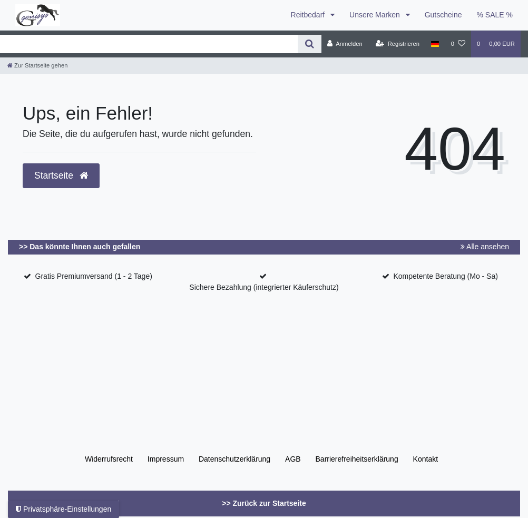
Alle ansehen (485, 246)
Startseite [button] (61, 175)
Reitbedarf (309, 15)
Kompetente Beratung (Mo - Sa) (445, 276)
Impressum (166, 459)
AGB (293, 459)
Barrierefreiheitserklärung (357, 459)
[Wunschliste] (458, 44)
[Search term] (149, 44)
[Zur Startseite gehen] (37, 65)
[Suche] (309, 44)
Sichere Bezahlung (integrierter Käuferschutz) (263, 287)
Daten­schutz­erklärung (234, 459)
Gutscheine (443, 15)
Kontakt (425, 459)
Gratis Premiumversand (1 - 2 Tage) (93, 276)
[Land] (435, 44)
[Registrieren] (397, 44)
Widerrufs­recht (109, 459)
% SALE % (495, 15)
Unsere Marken (375, 15)
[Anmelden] (344, 44)
